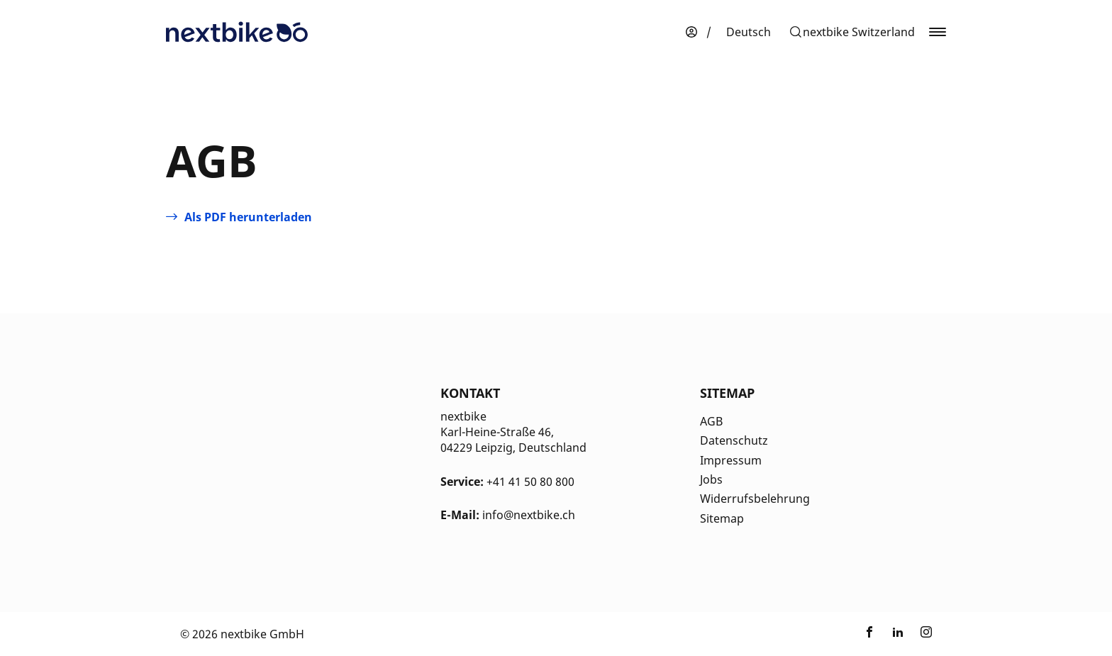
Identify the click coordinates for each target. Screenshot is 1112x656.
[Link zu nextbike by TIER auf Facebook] (869, 634)
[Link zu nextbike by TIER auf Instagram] (926, 634)
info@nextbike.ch (528, 515)
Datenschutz (734, 440)
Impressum (731, 460)
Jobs (711, 479)
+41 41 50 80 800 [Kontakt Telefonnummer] (530, 481)
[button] (852, 32)
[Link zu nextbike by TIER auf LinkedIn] (897, 634)
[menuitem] (748, 32)
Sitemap (722, 518)
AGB (711, 421)
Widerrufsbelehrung (755, 498)
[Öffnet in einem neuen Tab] (239, 217)
